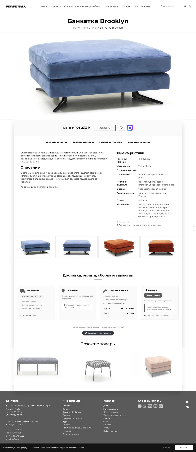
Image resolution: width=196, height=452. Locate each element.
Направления (112, 6)
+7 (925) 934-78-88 (14, 424)
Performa (79, 27)
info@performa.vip (14, 439)
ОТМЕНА (166, 448)
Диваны (106, 406)
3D (136, 6)
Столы (106, 421)
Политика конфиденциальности (76, 428)
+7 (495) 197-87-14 (14, 412)
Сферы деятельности (72, 418)
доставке (42, 187)
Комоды (107, 425)
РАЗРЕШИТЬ (184, 448)
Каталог (44, 6)
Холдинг (127, 6)
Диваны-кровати (110, 412)
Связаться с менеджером (98, 333)
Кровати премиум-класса (114, 415)
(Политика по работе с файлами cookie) (67, 448)
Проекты (56, 6)
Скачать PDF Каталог (72, 412)
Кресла (106, 418)
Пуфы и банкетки (111, 431)
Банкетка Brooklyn (111, 27)
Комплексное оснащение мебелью (82, 6)
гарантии (54, 187)
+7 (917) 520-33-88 (29, 162)
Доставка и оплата (70, 434)
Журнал (66, 421)
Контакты (146, 6)
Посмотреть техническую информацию (139, 225)
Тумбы (106, 428)
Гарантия (66, 431)
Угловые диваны (110, 409)
